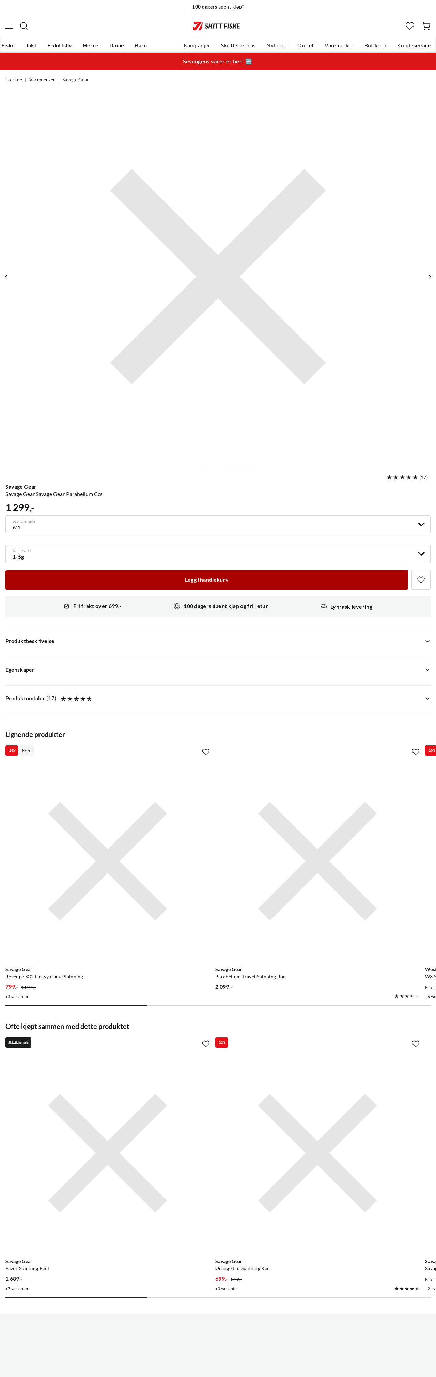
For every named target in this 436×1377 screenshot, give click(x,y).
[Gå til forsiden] (216, 25)
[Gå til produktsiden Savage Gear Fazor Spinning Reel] (72, 1047)
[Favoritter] (410, 26)
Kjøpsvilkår (233, 1366)
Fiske (8, 45)
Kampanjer (197, 45)
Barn (141, 45)
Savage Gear (75, 79)
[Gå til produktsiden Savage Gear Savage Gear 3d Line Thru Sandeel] (350, 1047)
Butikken (375, 45)
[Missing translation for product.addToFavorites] (421, 580)
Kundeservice (414, 45)
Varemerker (339, 45)
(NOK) (218, 1337)
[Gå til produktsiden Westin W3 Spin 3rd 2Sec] (350, 825)
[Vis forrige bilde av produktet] (8, 276)
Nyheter (276, 45)
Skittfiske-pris (238, 45)
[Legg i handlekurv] (206, 580)
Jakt (31, 45)
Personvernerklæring (191, 1366)
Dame (116, 45)
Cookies (259, 1366)
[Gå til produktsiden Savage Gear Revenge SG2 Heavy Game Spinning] (72, 825)
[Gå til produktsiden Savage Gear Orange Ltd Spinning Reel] (211, 1047)
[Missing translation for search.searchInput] (23, 25)
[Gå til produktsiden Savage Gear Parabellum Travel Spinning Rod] (211, 825)
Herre (90, 45)
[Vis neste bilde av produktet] (428, 276)
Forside (13, 79)
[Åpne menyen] (9, 25)
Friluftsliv (59, 45)
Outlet (305, 45)
